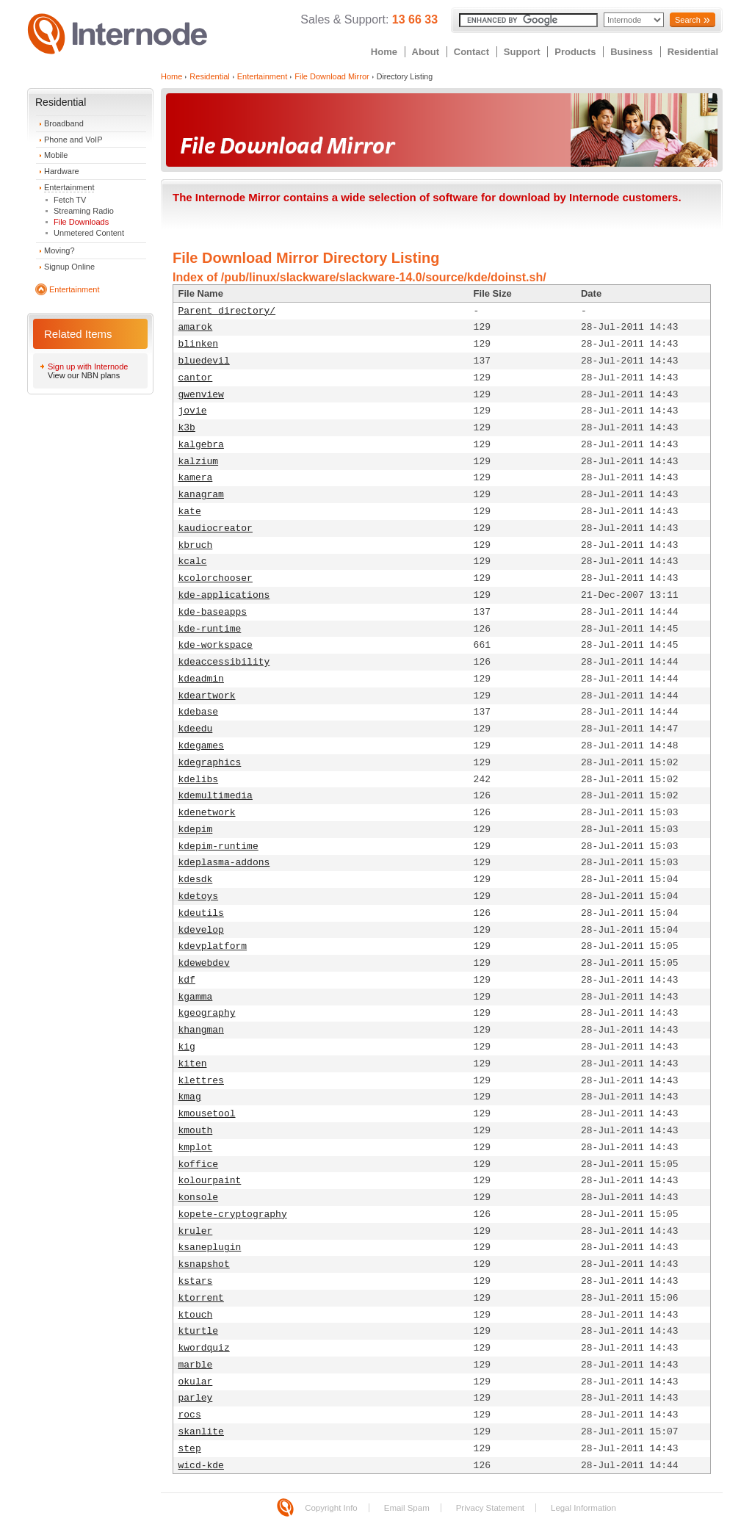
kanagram (201, 494)
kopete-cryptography (232, 1214)
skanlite (201, 1431)
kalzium (198, 461)
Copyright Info (331, 1507)
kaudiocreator (215, 528)
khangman (201, 1030)
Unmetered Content (89, 232)
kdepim (195, 829)
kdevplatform (212, 946)
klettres (201, 1080)
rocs (189, 1414)
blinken (198, 344)
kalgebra (201, 444)
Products (575, 51)
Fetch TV (70, 199)
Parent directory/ (227, 311)
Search (688, 19)
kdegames (201, 745)
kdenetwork (207, 812)
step (189, 1448)
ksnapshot (204, 1264)
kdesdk (195, 879)
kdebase (198, 712)
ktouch (195, 1315)
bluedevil (204, 360)
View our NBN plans (84, 375)
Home (384, 51)
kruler (195, 1231)
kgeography (207, 1013)
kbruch (195, 545)
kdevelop (201, 930)
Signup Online (69, 266)
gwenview (201, 394)
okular (195, 1381)
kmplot (195, 1147)
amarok (195, 327)
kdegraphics (210, 762)
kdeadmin (201, 679)
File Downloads (81, 221)
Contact (471, 51)
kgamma (195, 997)
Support (522, 51)
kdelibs (198, 779)
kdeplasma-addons (224, 862)
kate (189, 511)
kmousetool (207, 1113)
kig (186, 1046)
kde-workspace (215, 645)
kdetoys (198, 896)
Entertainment (69, 187)
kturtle (198, 1331)
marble (195, 1364)
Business (631, 51)
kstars (195, 1281)
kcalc (192, 561)
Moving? (59, 250)
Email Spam (407, 1507)
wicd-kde (201, 1465)
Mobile (56, 155)
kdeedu (195, 728)
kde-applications (224, 595)
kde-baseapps (212, 612)
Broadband (64, 123)
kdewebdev (204, 963)
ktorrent (201, 1298)
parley (195, 1398)
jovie (192, 410)
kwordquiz (204, 1348)
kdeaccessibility (224, 662)
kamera (195, 477)
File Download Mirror (331, 76)
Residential (693, 51)
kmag (189, 1096)
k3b (186, 427)
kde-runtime (210, 629)
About (426, 51)
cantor (195, 377)
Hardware (61, 171)
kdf (186, 980)
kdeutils (201, 913)
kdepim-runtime (218, 846)
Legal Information (583, 1507)
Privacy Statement (490, 1507)
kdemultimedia (215, 795)
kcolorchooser (215, 578)
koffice (198, 1164)
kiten (192, 1063)
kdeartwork (207, 695)
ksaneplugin (210, 1247)
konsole (198, 1197)
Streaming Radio (84, 210)
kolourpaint (210, 1180)
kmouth (195, 1130)
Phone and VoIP (73, 139)
